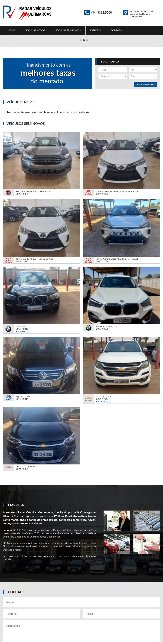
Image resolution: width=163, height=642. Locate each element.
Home (11, 30)
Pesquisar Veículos (145, 139)
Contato (116, 30)
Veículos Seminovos (68, 30)
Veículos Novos (35, 30)
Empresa (95, 30)
